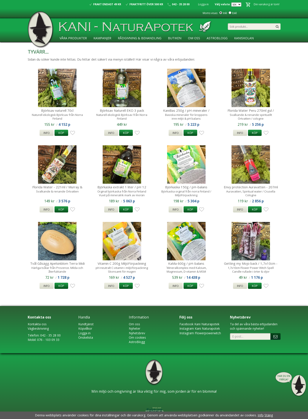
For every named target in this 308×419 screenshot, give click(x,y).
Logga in (203, 4)
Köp (61, 133)
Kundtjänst (86, 324)
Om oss (134, 324)
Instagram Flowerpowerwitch (200, 333)
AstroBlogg (217, 38)
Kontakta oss (37, 324)
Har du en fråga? (283, 377)
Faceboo (185, 324)
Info (47, 133)
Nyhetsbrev (137, 333)
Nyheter (134, 328)
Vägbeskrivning (38, 328)
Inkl (225, 13)
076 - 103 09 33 (48, 340)
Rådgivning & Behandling (139, 38)
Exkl (234, 13)
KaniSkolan (244, 38)
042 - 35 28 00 (50, 335)
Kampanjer (102, 38)
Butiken (174, 38)
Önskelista (85, 337)
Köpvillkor (85, 328)
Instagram (186, 328)
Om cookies (137, 337)
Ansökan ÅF (69, 47)
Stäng (268, 415)
